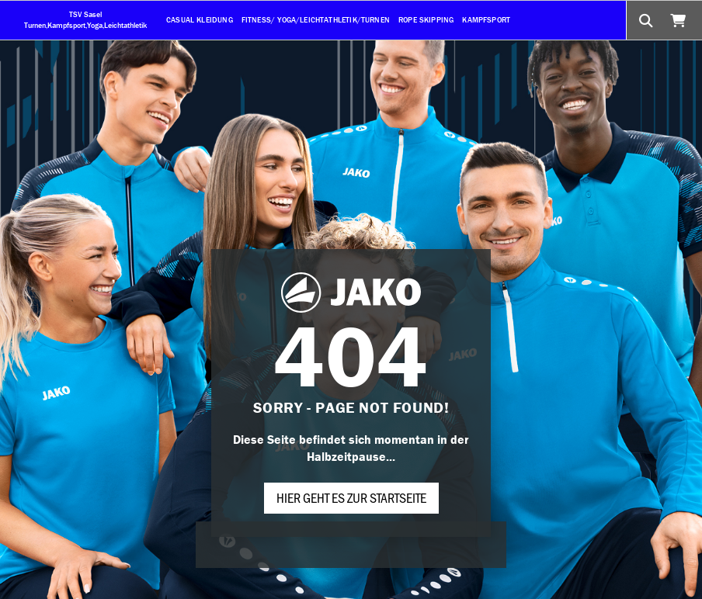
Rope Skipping (426, 20)
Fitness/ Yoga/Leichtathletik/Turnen (316, 20)
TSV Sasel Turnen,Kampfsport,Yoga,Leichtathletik (85, 19)
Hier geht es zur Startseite (351, 497)
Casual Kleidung (199, 20)
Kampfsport (486, 20)
